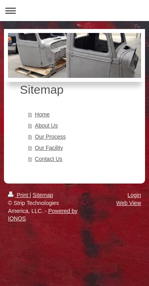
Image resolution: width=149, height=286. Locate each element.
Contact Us (48, 159)
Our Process (50, 136)
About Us (46, 125)
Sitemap (43, 195)
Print (19, 195)
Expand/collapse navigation (74, 10)
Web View (128, 203)
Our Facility (49, 148)
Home (42, 114)
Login (134, 195)
